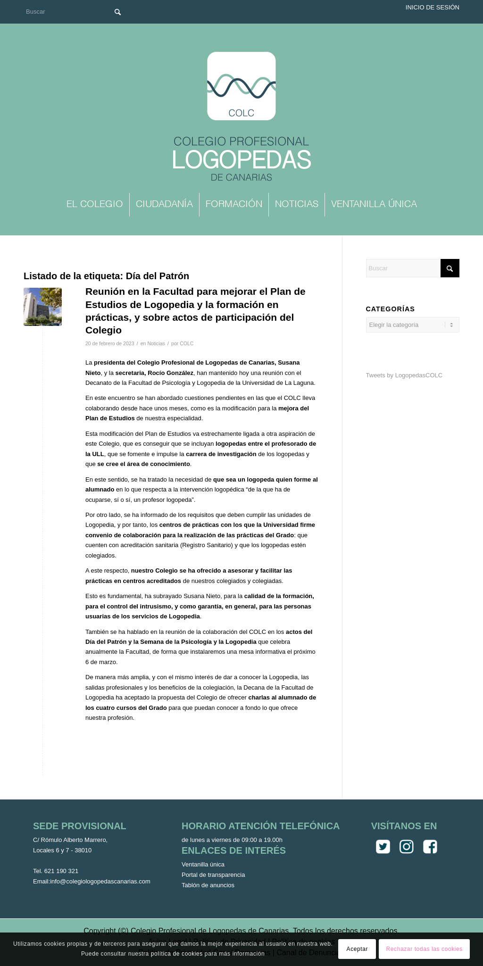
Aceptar (357, 949)
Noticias (156, 343)
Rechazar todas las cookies (424, 949)
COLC (186, 343)
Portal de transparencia (213, 874)
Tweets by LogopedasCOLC (404, 375)
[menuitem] (94, 205)
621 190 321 (61, 870)
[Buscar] (75, 11)
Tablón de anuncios (208, 885)
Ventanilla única (203, 864)
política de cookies (177, 953)
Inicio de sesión (432, 7)
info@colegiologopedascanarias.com (100, 881)
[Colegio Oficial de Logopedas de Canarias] (241, 117)
